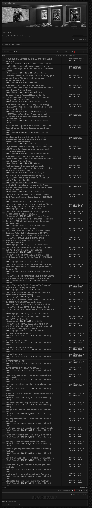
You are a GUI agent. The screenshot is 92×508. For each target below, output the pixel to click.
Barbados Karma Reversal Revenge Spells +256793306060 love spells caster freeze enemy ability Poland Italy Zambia (27, 97)
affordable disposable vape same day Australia (27, 481)
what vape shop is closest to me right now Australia (29, 428)
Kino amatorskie (42, 245)
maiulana (13, 73)
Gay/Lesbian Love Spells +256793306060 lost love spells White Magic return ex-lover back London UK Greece (29, 68)
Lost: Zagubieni (40, 173)
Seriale (37, 163)
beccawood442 (15, 63)
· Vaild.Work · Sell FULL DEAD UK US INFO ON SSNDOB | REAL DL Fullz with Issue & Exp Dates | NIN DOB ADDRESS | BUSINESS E (29, 326)
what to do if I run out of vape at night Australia (27, 474)
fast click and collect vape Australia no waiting (27, 402)
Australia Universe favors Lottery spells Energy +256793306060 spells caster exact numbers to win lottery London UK (29, 106)
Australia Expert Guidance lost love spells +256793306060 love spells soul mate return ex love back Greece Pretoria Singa (29, 158)
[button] (72, 52)
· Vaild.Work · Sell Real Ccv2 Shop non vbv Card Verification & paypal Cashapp (28, 293)
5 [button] (81, 52)
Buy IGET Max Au (14, 354)
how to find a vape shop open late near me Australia (30, 458)
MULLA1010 (14, 336)
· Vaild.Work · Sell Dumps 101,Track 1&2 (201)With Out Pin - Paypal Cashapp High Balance (29, 248)
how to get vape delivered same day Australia (27, 442)
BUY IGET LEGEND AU (16, 340)
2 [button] (76, 52)
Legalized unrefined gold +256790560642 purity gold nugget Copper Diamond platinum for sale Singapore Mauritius (30, 78)
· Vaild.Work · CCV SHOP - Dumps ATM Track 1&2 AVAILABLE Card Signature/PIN (28, 286)
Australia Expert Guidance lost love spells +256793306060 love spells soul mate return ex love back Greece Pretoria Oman (29, 168)
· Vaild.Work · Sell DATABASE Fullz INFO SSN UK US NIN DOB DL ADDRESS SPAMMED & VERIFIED (30, 277)
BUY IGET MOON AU (15, 361)
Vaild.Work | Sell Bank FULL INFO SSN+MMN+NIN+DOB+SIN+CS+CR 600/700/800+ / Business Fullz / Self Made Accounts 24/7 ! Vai (28, 230)
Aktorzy (39, 262)
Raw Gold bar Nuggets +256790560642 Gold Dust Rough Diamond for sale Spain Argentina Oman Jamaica (28, 128)
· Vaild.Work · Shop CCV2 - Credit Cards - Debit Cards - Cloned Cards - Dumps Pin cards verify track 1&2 (30, 309)
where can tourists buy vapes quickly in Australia (28, 435)
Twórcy (39, 290)
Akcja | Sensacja (45, 63)
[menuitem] (83, 29)
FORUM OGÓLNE (42, 102)
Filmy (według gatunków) (44, 144)
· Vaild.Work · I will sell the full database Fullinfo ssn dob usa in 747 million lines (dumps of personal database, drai (30, 221)
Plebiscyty (39, 92)
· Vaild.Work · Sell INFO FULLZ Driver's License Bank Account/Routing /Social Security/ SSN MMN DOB (29, 197)
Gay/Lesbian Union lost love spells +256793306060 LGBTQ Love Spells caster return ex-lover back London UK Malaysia (29, 149)
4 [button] (79, 52)
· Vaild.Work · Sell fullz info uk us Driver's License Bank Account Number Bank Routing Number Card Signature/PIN (29, 266)
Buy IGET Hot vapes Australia (19, 347)
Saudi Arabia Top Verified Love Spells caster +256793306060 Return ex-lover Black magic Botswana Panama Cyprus (26, 139)
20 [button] (84, 52)
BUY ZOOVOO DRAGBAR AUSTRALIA (23, 368)
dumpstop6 (14, 201)
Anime (37, 82)
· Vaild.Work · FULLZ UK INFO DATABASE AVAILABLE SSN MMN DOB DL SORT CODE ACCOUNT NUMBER (26, 240)
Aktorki (39, 252)
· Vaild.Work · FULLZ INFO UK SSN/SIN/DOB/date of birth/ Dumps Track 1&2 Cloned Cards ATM (29, 205)
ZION (37, 182)
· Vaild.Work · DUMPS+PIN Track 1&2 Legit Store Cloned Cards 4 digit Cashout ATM (28, 212)
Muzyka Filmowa (41, 73)
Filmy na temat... (41, 111)
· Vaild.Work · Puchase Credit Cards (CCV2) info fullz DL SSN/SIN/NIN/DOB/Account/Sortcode (30, 301)
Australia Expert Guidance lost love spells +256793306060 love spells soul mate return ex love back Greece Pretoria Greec (29, 87)
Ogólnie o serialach (42, 153)
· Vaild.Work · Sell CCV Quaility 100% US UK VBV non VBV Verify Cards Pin (28, 317)
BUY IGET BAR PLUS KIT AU (19, 333)
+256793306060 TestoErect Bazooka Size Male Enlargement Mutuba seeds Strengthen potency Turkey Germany (28, 116)
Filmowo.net (39, 192)
